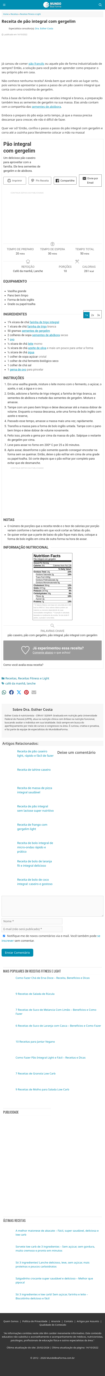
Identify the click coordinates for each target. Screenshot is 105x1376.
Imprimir (14, 180)
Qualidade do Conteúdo (52, 1324)
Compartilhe (65, 180)
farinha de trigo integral (44, 322)
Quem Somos (10, 1321)
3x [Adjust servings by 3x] (98, 315)
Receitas (14, 14)
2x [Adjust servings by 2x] (92, 315)
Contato (68, 1321)
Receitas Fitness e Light (30, 14)
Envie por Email (90, 180)
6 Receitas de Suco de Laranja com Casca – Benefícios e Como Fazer (58, 1025)
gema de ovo (18, 369)
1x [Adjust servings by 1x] (86, 315)
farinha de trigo (37, 326)
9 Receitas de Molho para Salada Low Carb (42, 1089)
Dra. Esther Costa (44, 28)
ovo (12, 339)
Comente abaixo (43, 652)
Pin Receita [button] (40, 180)
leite (30, 343)
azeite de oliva (37, 348)
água (31, 352)
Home (6, 14)
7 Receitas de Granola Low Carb (36, 1073)
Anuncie (55, 1321)
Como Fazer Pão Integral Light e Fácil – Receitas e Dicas (51, 1057)
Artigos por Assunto (88, 1321)
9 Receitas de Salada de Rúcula (35, 994)
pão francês (36, 64)
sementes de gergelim (36, 330)
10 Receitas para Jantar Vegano (35, 1041)
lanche (31, 683)
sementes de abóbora (46, 107)
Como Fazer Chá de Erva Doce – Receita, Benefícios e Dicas (53, 978)
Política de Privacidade (34, 1321)
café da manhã (15, 683)
